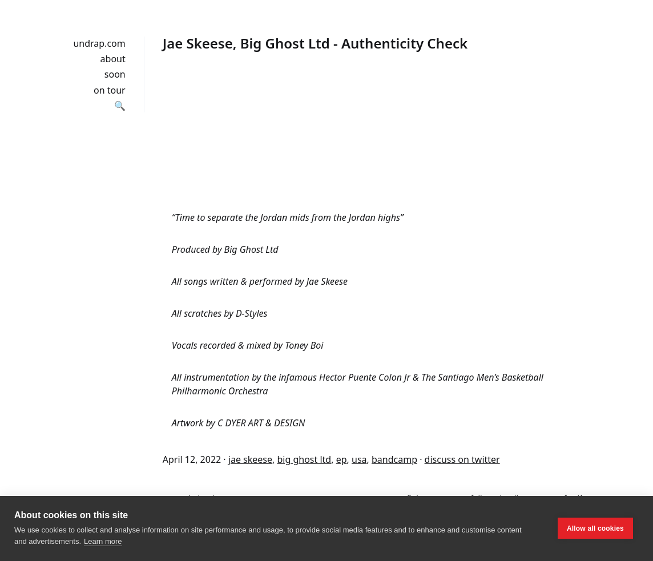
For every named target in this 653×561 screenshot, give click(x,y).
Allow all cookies (595, 528)
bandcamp (394, 459)
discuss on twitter (462, 459)
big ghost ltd (304, 459)
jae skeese (250, 459)
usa (359, 459)
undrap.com (99, 43)
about (113, 59)
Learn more (103, 541)
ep (341, 459)
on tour (110, 90)
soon (115, 74)
